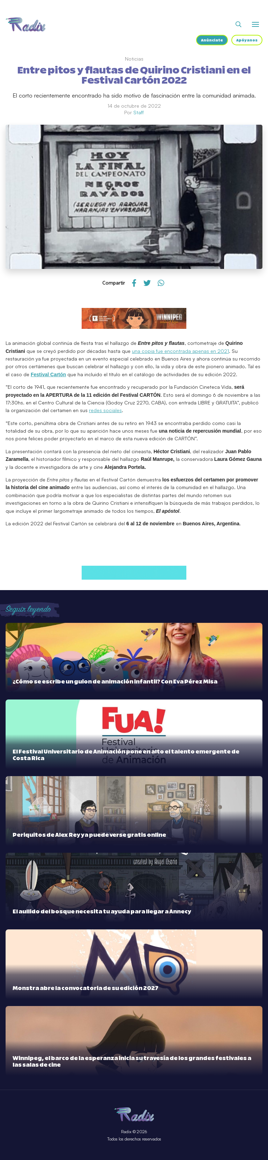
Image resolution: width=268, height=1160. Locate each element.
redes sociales (105, 410)
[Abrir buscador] (238, 24)
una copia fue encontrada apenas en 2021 (180, 351)
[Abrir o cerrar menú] (255, 24)
